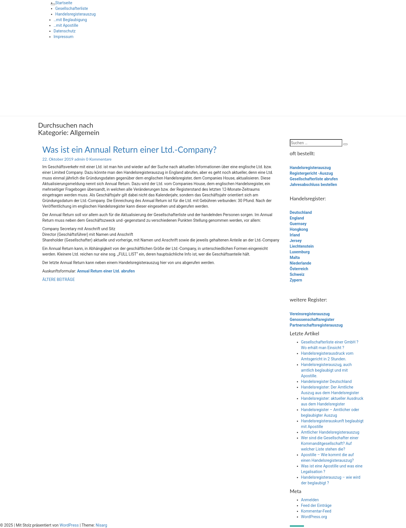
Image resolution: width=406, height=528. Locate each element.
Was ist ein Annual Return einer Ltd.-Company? (129, 149)
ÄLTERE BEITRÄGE (58, 279)
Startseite (63, 3)
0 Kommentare (99, 159)
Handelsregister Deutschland (326, 381)
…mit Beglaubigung (70, 19)
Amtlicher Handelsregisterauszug (330, 432)
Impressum (63, 36)
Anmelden (310, 500)
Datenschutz (65, 31)
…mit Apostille (66, 25)
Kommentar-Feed (316, 511)
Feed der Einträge (316, 505)
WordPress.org (314, 516)
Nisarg (101, 525)
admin (79, 159)
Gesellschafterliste (71, 8)
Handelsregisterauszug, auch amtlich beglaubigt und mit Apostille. (326, 370)
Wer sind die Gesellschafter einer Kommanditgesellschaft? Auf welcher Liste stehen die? (330, 443)
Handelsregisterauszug (75, 14)
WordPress (69, 525)
